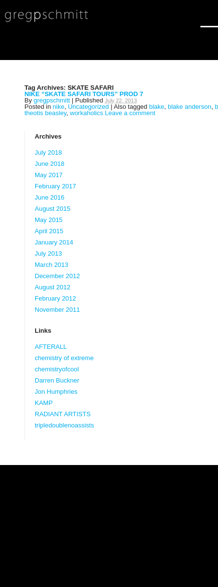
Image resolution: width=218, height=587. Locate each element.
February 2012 (55, 298)
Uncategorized (88, 106)
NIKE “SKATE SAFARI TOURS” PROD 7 (83, 94)
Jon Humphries (56, 391)
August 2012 (52, 287)
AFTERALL (51, 346)
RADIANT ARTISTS (62, 414)
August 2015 (52, 208)
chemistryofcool (57, 369)
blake (156, 106)
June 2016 (50, 197)
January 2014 (54, 242)
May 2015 (49, 219)
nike (59, 106)
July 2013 (48, 253)
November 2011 (57, 309)
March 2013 (51, 264)
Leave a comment (130, 113)
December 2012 (57, 276)
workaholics (86, 113)
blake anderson (189, 106)
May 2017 (49, 175)
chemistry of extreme (64, 358)
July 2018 (48, 152)
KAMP (44, 402)
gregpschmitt (52, 100)
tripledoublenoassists (64, 425)
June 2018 (50, 163)
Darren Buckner (57, 380)
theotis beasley (45, 113)
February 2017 (55, 186)
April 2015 (49, 231)
